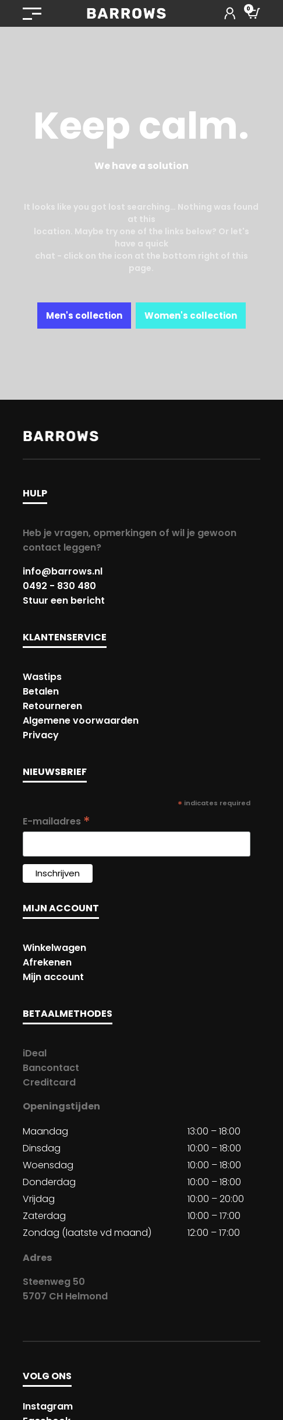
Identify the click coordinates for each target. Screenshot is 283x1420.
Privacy (41, 735)
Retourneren (52, 706)
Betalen (41, 691)
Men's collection (84, 315)
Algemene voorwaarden (81, 720)
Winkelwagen (54, 947)
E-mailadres (56, 821)
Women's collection (190, 315)
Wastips (42, 676)
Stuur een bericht (64, 600)
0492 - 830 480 (59, 586)
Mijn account (53, 977)
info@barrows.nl (62, 571)
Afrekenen (47, 962)
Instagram (48, 1406)
